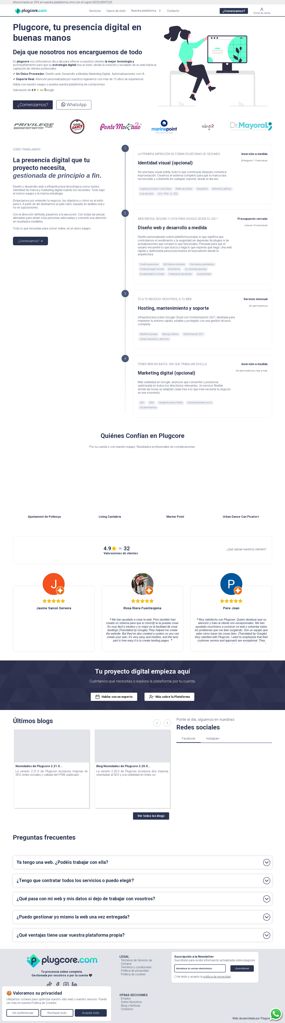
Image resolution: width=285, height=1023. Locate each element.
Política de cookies (133, 974)
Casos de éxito (113, 11)
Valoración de (34, 90)
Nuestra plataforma (144, 11)
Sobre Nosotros (131, 1002)
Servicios (93, 11)
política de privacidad (217, 976)
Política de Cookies (44, 1003)
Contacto (171, 11)
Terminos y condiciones (136, 967)
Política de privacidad (135, 970)
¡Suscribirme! (242, 968)
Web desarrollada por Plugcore (252, 1018)
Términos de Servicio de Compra (136, 962)
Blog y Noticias (130, 1005)
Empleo (126, 998)
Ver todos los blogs (151, 816)
